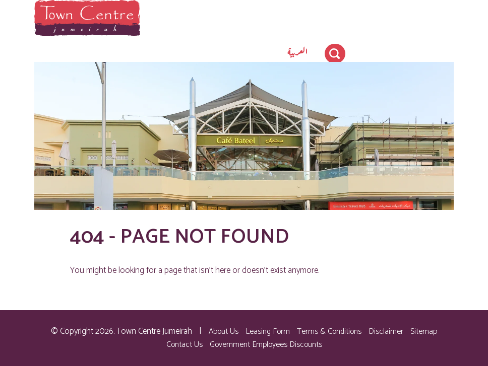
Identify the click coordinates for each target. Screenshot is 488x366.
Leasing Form (268, 331)
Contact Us (184, 344)
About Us (223, 331)
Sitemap (423, 331)
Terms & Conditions (329, 331)
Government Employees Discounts (266, 344)
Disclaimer (386, 331)
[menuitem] (298, 50)
